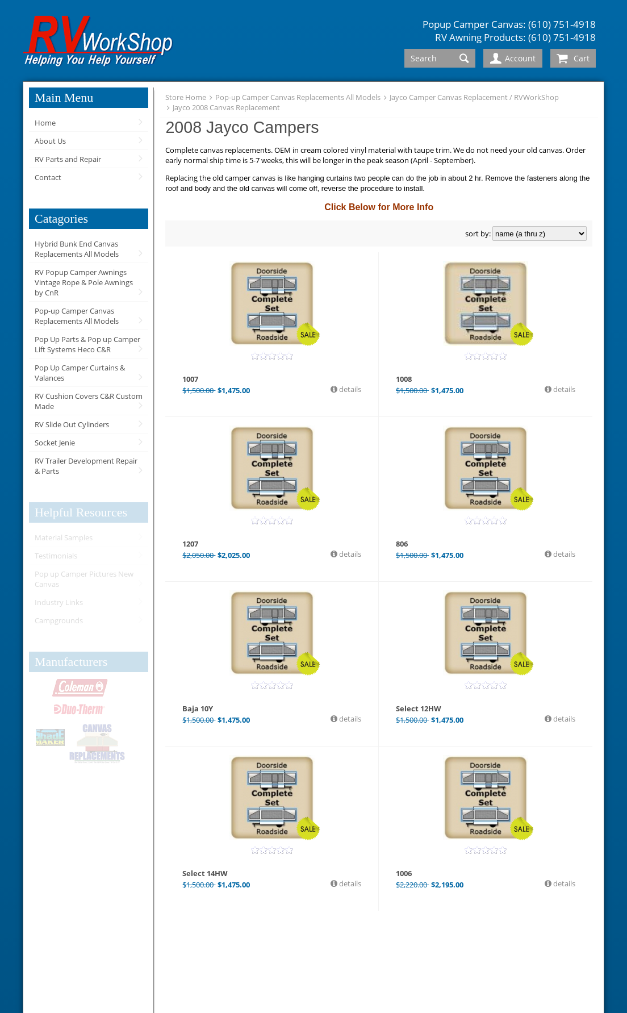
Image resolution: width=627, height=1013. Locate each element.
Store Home (185, 97)
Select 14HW (205, 873)
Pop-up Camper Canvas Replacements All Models (77, 316)
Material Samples (64, 537)
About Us (50, 141)
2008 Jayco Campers (242, 127)
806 (402, 544)
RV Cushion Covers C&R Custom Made (89, 401)
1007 (190, 379)
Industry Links (59, 602)
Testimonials (56, 556)
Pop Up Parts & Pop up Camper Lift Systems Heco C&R (87, 344)
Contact (48, 177)
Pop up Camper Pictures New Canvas (84, 579)
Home (45, 123)
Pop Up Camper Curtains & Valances (80, 372)
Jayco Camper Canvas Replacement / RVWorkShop (474, 97)
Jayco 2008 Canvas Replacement (226, 107)
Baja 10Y (197, 708)
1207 (190, 544)
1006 (404, 873)
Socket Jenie (55, 442)
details (349, 389)
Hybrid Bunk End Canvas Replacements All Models (77, 249)
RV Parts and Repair (68, 159)
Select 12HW (418, 708)
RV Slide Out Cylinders (72, 424)
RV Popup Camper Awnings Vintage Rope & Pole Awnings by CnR (84, 282)
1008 (404, 379)
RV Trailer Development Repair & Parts (86, 466)
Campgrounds (59, 620)
